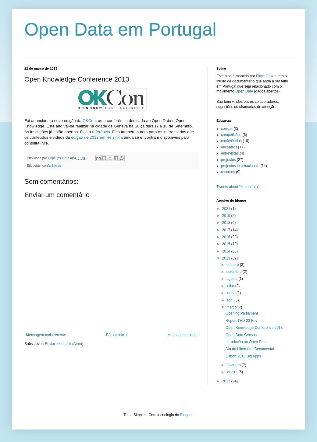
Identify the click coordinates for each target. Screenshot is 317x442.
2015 (226, 244)
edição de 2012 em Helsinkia (97, 137)
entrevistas (230, 153)
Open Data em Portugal (120, 29)
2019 (226, 216)
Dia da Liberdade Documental (250, 349)
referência (101, 132)
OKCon (89, 120)
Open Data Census (241, 335)
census (227, 129)
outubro (233, 265)
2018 (226, 223)
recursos (228, 172)
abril (230, 300)
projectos (228, 160)
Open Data (244, 91)
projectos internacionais (240, 166)
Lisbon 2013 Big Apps (243, 356)
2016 (226, 237)
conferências (51, 165)
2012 (226, 381)
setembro (234, 272)
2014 (226, 251)
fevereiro (234, 365)
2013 (226, 258)
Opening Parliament (242, 313)
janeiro (232, 372)
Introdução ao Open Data (246, 342)
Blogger (186, 415)
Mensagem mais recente (46, 335)
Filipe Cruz (264, 76)
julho (230, 286)
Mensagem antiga (182, 335)
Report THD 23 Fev (241, 320)
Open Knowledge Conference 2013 (254, 327)
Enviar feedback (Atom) (64, 344)
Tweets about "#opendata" (237, 187)
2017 (226, 230)
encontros (229, 147)
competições (231, 135)
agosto (232, 279)
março (232, 307)
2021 (226, 209)
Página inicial (117, 335)
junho (231, 293)
